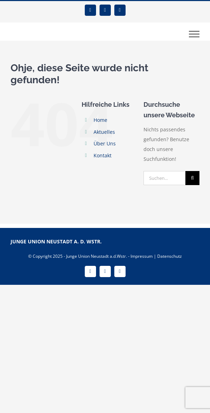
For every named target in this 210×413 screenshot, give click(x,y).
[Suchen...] (164, 178)
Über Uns (105, 143)
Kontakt (103, 155)
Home (100, 120)
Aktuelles (104, 132)
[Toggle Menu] (194, 34)
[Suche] (192, 178)
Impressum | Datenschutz (156, 256)
